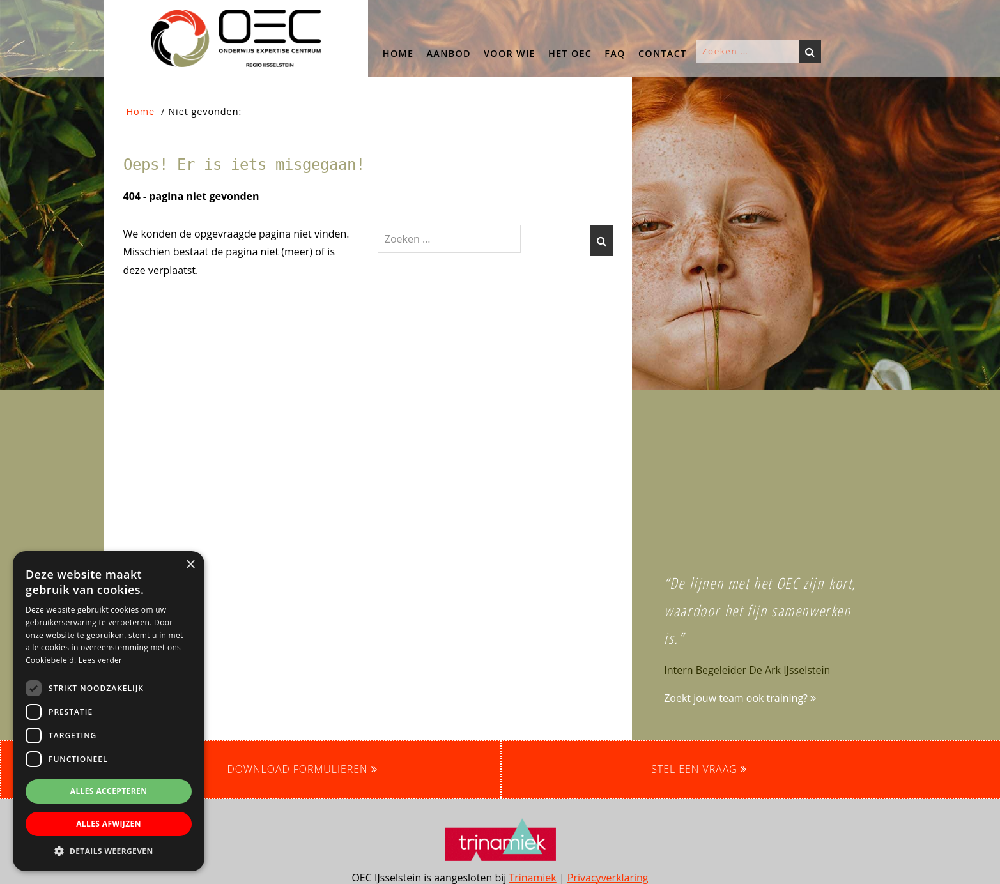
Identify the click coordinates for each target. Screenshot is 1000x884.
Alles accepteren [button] (109, 791)
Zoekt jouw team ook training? (740, 698)
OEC (117, 12)
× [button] (190, 565)
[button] (75, 268)
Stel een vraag (699, 769)
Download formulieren (302, 769)
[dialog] (108, 711)
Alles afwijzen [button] (108, 823)
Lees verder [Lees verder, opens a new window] (101, 660)
